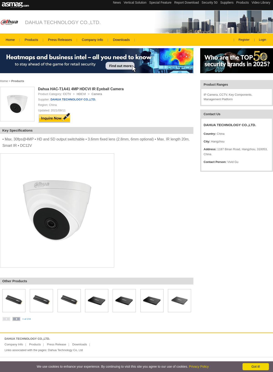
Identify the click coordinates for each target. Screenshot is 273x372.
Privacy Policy (199, 366)
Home (10, 40)
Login (262, 39)
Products (31, 40)
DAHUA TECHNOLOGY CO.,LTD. (63, 22)
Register (244, 39)
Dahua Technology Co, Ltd (65, 350)
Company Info (92, 40)
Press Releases (60, 40)
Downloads (121, 40)
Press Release (56, 344)
